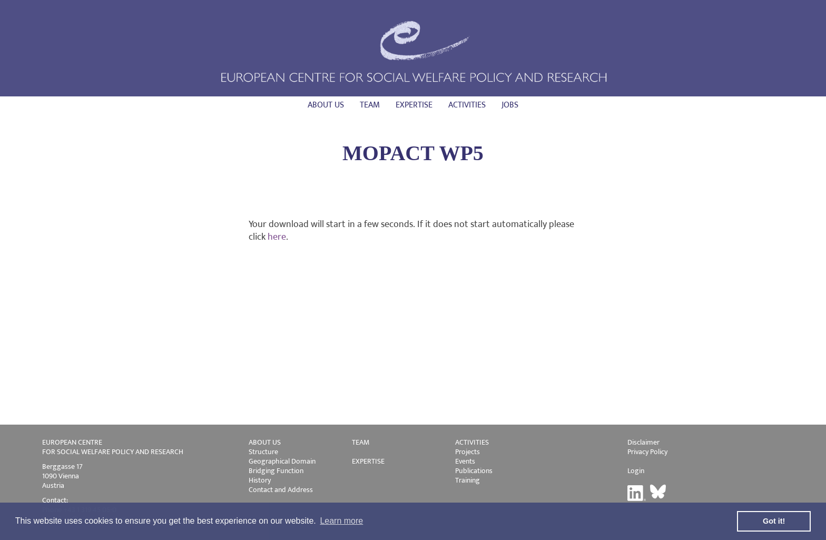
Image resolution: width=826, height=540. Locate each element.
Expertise (414, 105)
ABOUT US (265, 442)
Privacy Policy (647, 452)
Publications (474, 471)
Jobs (510, 105)
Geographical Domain (282, 461)
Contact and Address (281, 490)
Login (635, 471)
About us (326, 105)
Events (465, 461)
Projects (467, 452)
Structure (263, 452)
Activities (467, 105)
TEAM (360, 442)
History (260, 480)
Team (370, 105)
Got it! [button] (774, 521)
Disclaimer (643, 442)
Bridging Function (276, 471)
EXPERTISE (368, 461)
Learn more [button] (341, 520)
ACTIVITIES (472, 442)
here (277, 237)
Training (467, 480)
